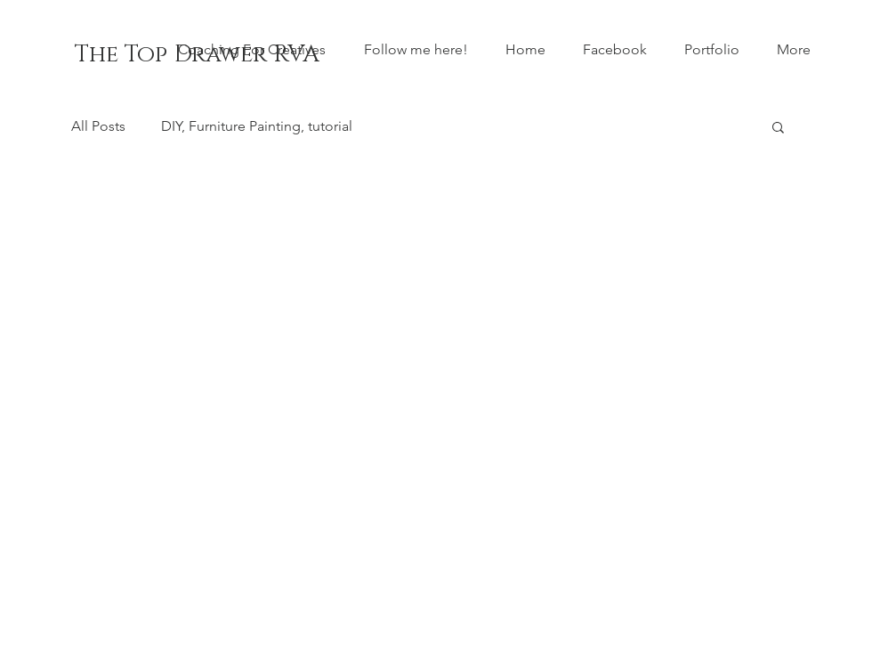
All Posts (98, 125)
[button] (778, 128)
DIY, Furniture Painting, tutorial (256, 125)
